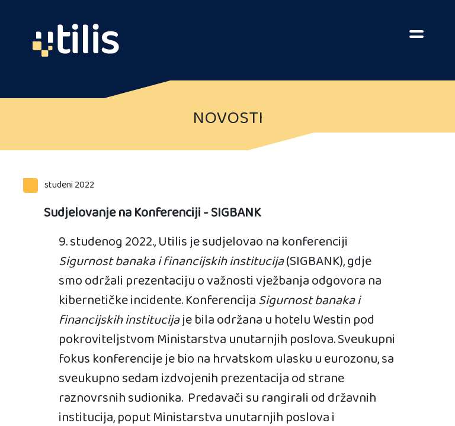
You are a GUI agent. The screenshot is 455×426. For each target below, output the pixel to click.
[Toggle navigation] (416, 32)
